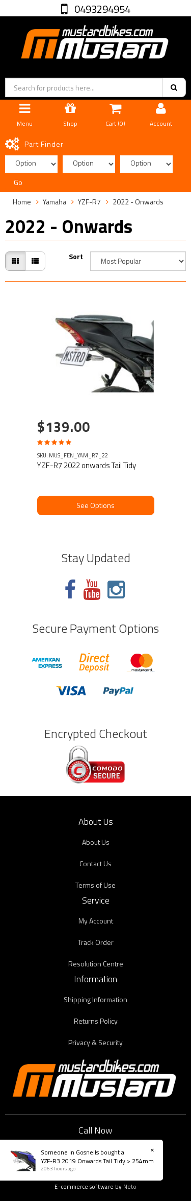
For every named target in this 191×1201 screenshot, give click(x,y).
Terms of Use (95, 885)
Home (22, 201)
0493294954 (101, 9)
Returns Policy (96, 1020)
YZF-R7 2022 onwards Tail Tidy (86, 465)
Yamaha (54, 201)
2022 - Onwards (138, 201)
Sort (76, 256)
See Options (95, 505)
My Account (95, 920)
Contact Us (95, 863)
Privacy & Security (95, 1042)
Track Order (96, 942)
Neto (130, 1187)
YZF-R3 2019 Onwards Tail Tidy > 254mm (96, 1161)
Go (18, 182)
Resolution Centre (95, 963)
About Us (96, 842)
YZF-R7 (89, 201)
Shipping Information (95, 999)
